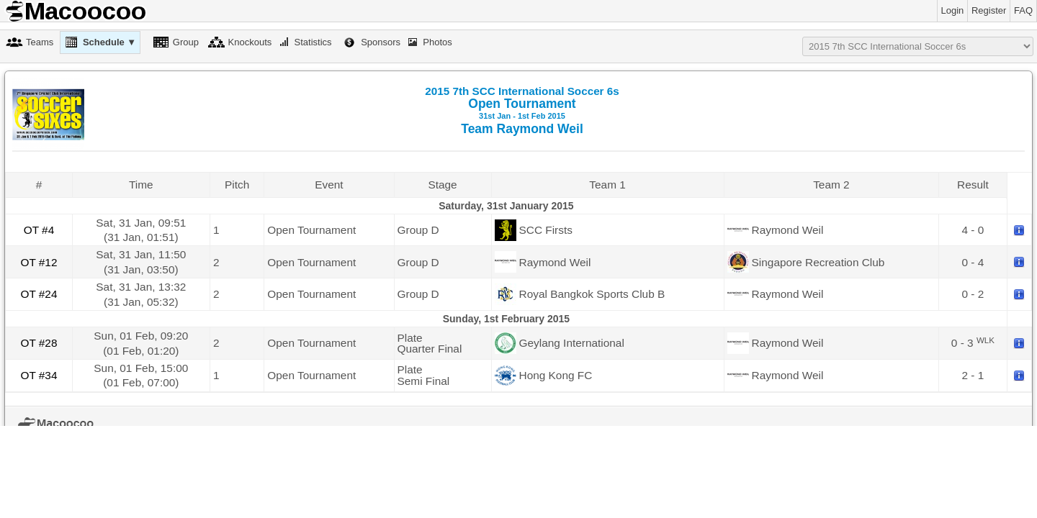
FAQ (1023, 10)
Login (952, 10)
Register (988, 10)
